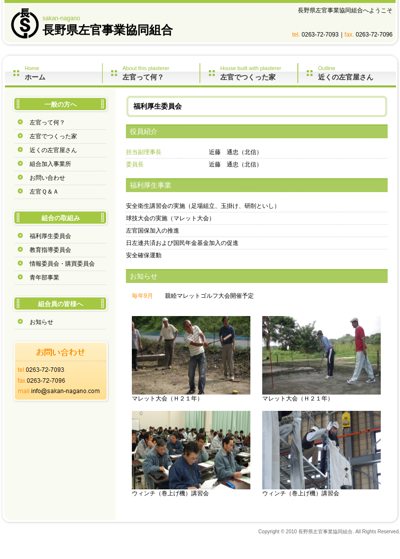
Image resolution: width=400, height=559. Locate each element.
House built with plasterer (258, 73)
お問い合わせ (47, 177)
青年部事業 (44, 277)
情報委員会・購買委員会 (62, 263)
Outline (357, 73)
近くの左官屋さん (53, 150)
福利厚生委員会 (50, 236)
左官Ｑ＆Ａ (44, 191)
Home (63, 73)
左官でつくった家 (53, 136)
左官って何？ (47, 122)
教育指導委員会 (50, 249)
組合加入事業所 (50, 163)
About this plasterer (161, 73)
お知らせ (41, 322)
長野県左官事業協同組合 (107, 30)
